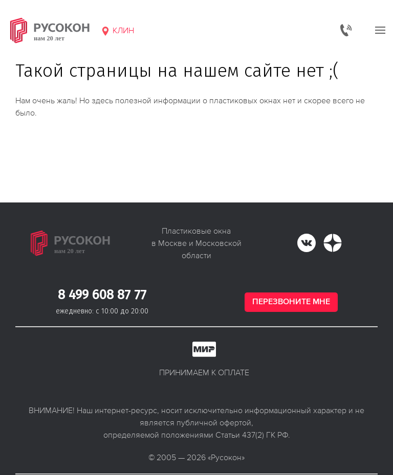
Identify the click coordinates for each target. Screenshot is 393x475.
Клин (117, 30)
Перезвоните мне (291, 302)
